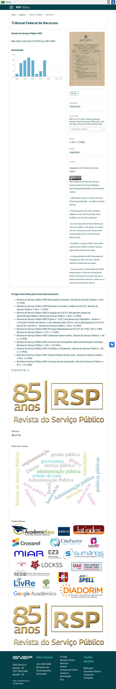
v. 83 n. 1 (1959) (35, 15)
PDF (75, 93)
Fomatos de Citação (79, 129)
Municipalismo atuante (58, 299)
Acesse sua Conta (68, 670)
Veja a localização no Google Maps (21, 682)
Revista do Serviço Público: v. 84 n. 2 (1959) (60, 316)
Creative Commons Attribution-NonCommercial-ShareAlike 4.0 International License (86, 188)
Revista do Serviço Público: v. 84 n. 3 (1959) (60, 325)
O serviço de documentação (61, 361)
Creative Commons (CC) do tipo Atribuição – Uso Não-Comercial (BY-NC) (86, 201)
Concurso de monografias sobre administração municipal (75, 342)
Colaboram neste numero (59, 335)
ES (19, 435)
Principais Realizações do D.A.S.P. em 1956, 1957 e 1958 (74, 329)
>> (28, 370)
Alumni (63, 666)
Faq (62, 679)
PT (16, 435)
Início (13, 15)
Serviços (64, 663)
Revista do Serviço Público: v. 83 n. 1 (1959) (38, 332)
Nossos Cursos (67, 660)
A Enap (63, 656)
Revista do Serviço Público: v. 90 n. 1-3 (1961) (39, 345)
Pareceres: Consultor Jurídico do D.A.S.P (67, 306)
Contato (41, 674)
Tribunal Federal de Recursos (61, 355)
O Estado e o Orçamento (59, 348)
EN (13, 435)
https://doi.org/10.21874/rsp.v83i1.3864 (35, 41)
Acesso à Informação (65, 675)
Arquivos (22, 15)
